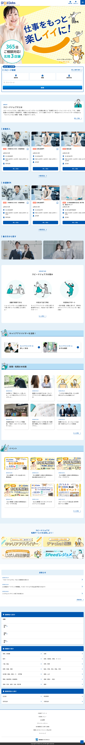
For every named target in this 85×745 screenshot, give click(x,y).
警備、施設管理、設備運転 (10, 679)
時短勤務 (46, 696)
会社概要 (42, 720)
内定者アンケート (42, 713)
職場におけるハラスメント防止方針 (42, 730)
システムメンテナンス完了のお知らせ (13, 593)
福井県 (5, 634)
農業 (45, 684)
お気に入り (75, 3)
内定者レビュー (42, 716)
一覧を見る (41, 176)
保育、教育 (47, 664)
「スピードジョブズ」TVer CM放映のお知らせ (15, 580)
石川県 (5, 626)
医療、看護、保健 (7, 669)
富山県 (5, 641)
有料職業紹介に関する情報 (42, 726)
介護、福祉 (6, 664)
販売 (4, 659)
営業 (45, 654)
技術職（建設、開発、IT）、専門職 (12, 674)
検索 (42, 87)
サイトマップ (42, 733)
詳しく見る (77, 118)
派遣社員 (46, 701)
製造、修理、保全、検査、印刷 (52, 669)
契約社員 (5, 701)
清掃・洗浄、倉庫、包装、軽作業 (12, 684)
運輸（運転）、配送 (49, 679)
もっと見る (41, 316)
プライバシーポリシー (42, 723)
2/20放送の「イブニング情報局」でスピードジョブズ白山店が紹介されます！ (24, 587)
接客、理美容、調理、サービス (52, 659)
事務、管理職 (6, 654)
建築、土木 (47, 674)
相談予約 (70, 3)
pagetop (82, 742)
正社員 (4, 696)
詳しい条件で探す (75, 69)
